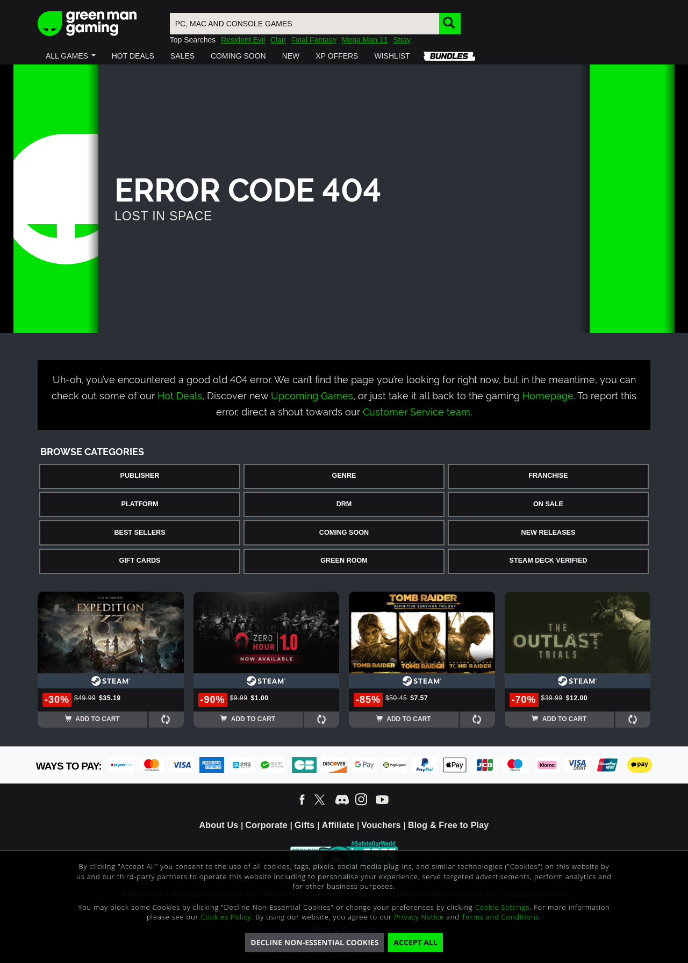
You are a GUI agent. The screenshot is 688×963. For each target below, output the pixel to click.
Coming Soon (344, 532)
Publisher (140, 475)
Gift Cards (140, 560)
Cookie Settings (502, 907)
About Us (219, 825)
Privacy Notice (419, 917)
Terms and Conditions (500, 917)
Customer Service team (416, 411)
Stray (402, 39)
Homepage (548, 394)
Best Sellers (139, 532)
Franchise (548, 475)
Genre (344, 475)
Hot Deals (179, 394)
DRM (344, 504)
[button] (71, 55)
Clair (278, 39)
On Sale (548, 504)
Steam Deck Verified (548, 560)
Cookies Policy (226, 917)
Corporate (267, 825)
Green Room (343, 560)
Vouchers (380, 825)
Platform (139, 504)
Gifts (304, 825)
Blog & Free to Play (448, 825)
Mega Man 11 (365, 39)
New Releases (548, 532)
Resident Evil (243, 39)
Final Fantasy (313, 39)
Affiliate (338, 825)
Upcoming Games (312, 394)
